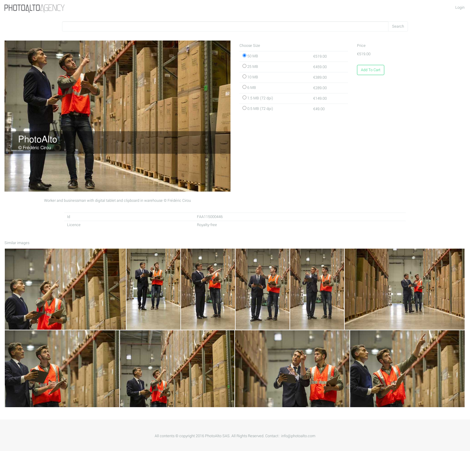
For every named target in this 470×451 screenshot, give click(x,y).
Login (460, 7)
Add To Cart (370, 70)
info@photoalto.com (298, 436)
